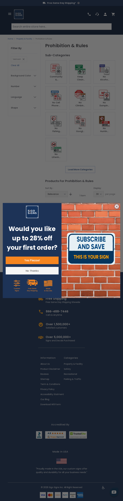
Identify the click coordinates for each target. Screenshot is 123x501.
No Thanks (32, 270)
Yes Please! (32, 260)
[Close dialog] (116, 206)
